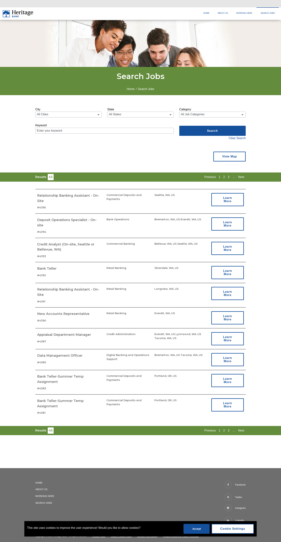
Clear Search (237, 138)
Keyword (41, 125)
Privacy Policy (99, 536)
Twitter (233, 496)
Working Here (244, 13)
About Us (223, 13)
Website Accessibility (147, 536)
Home (206, 13)
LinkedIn (234, 520)
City (37, 109)
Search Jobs (268, 13)
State (110, 109)
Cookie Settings (232, 528)
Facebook (235, 484)
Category (185, 109)
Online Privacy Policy (121, 536)
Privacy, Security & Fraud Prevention (181, 536)
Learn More (227, 199)
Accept (196, 528)
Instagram (235, 508)
